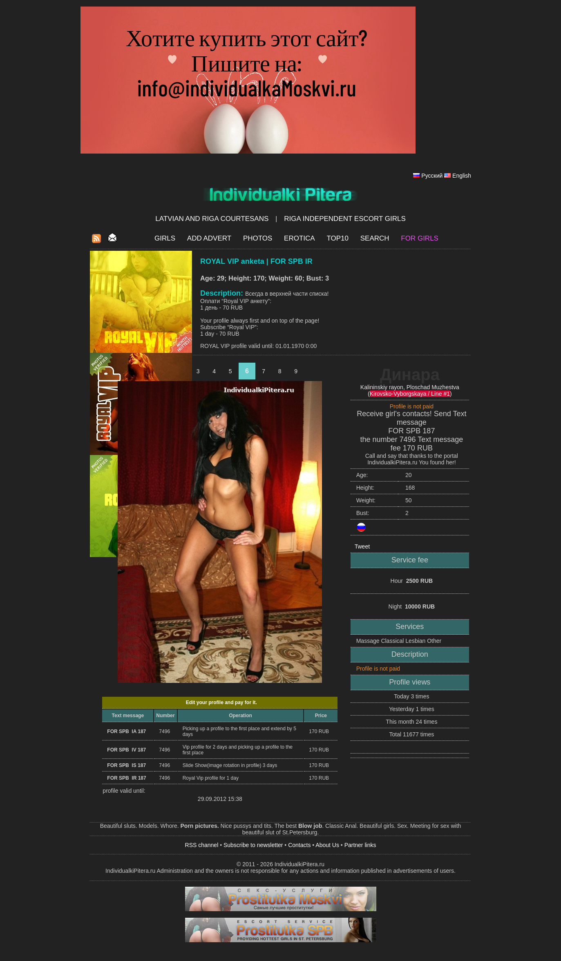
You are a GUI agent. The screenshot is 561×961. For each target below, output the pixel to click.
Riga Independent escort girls (345, 219)
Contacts (299, 845)
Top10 (337, 238)
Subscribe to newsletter (253, 845)
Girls (164, 238)
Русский (432, 175)
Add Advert (209, 238)
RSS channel (202, 845)
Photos (257, 238)
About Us (327, 845)
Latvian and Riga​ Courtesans (211, 219)
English (461, 175)
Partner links (360, 845)
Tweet (362, 546)
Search (374, 238)
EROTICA (299, 238)
